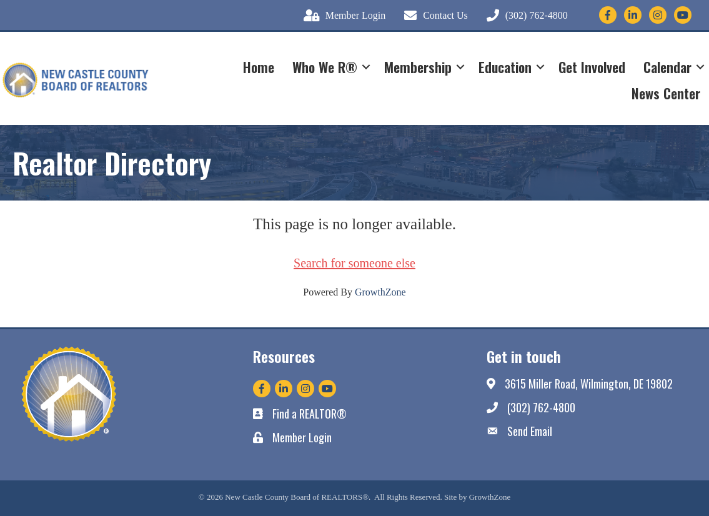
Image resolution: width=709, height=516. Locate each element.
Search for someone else (354, 263)
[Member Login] (341, 15)
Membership (418, 67)
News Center (666, 93)
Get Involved (591, 67)
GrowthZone (380, 292)
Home (258, 67)
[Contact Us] (433, 15)
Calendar (667, 67)
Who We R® (324, 67)
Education (505, 67)
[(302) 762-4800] (524, 15)
